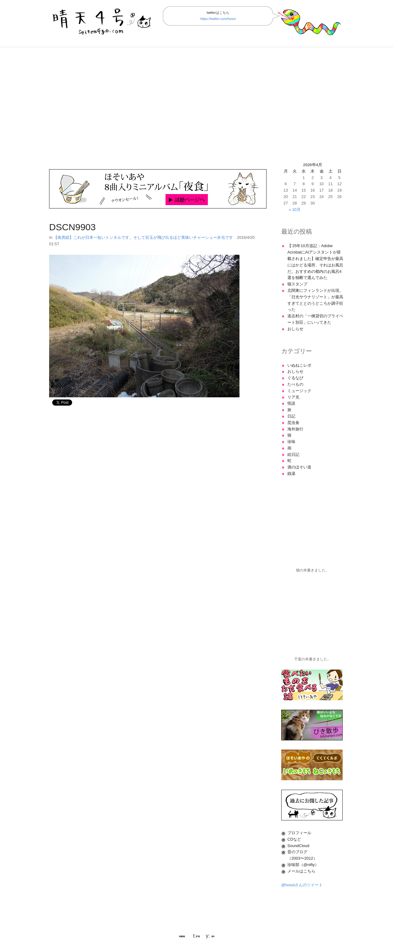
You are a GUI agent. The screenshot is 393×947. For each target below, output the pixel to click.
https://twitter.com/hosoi (218, 19)
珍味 (291, 441)
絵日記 (293, 454)
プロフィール (299, 833)
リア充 (293, 397)
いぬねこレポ (299, 365)
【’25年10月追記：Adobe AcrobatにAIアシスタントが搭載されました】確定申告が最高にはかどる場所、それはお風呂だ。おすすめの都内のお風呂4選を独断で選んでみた (315, 261)
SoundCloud (298, 845)
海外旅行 (295, 429)
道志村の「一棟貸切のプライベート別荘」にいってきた (315, 319)
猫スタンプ (297, 284)
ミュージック (299, 390)
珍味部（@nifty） (303, 864)
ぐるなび (295, 378)
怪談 (291, 403)
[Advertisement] (196, 104)
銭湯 (291, 473)
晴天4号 (102, 20)
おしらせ (295, 328)
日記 (291, 416)
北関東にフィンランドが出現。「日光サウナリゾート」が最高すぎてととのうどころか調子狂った (315, 300)
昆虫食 (293, 422)
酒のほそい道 (299, 467)
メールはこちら (301, 871)
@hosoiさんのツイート (302, 885)
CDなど (294, 839)
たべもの (295, 384)
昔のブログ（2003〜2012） (302, 855)
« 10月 (295, 209)
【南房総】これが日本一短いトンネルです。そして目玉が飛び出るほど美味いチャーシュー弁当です (143, 237)
